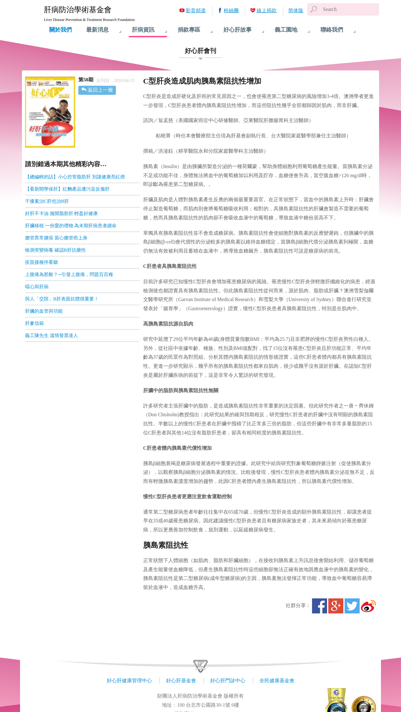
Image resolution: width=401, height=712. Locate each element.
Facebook (319, 605)
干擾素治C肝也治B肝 (47, 201)
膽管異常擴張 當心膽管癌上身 (56, 237)
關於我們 (60, 30)
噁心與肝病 (37, 286)
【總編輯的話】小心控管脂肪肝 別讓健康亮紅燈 (75, 176)
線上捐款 (267, 10)
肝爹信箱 (34, 323)
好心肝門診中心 (227, 680)
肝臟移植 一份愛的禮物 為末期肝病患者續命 (71, 225)
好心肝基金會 (181, 680)
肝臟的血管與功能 (44, 311)
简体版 (295, 10)
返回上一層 (100, 90)
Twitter (352, 605)
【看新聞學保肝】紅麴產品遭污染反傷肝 (67, 189)
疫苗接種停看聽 (41, 262)
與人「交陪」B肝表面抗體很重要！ (62, 298)
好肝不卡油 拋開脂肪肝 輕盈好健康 (61, 213)
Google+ (335, 605)
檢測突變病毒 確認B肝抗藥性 (55, 250)
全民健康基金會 (276, 680)
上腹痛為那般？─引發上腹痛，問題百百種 (69, 274)
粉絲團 (231, 10)
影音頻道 (196, 10)
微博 (368, 605)
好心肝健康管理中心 (129, 680)
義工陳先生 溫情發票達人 (51, 335)
